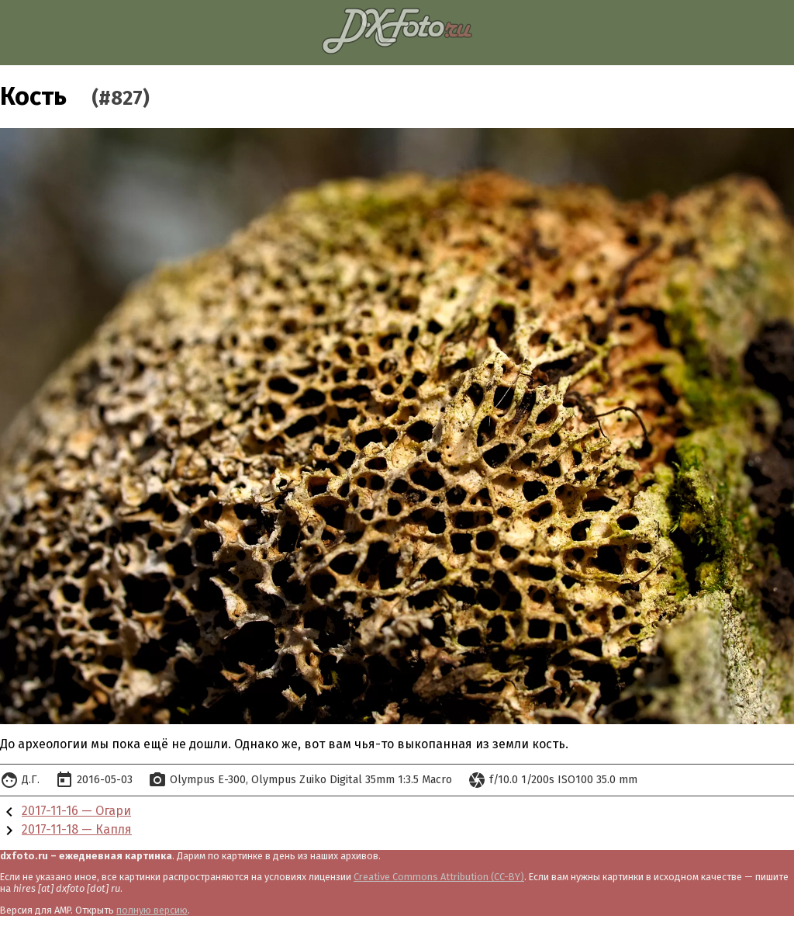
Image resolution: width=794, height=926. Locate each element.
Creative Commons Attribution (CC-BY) (439, 877)
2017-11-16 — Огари (76, 810)
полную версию (152, 910)
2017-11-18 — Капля (77, 829)
